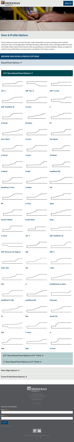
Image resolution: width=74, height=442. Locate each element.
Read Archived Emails (6, 426)
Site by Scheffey (36, 437)
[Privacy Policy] (37, 403)
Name (5, 409)
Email (5, 415)
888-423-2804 (39, 397)
